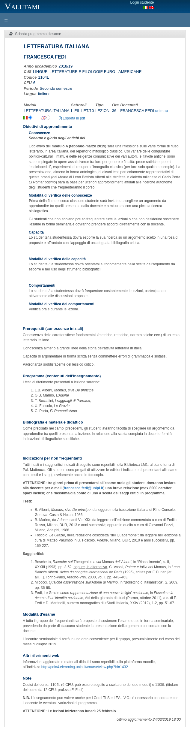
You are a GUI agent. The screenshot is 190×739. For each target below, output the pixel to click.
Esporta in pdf (72, 118)
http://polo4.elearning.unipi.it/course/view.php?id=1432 (84, 667)
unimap (161, 110)
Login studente (142, 2)
